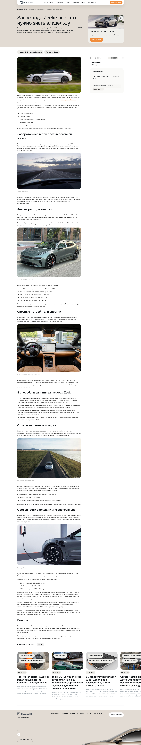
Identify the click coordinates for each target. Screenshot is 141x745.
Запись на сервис (116, 2)
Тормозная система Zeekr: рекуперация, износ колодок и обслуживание (33, 679)
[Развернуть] (98, 89)
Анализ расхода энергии (101, 82)
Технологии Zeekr (52, 52)
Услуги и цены (48, 3)
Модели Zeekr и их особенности (30, 52)
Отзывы (67, 3)
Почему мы (59, 3)
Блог (82, 3)
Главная (20, 9)
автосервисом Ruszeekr (68, 100)
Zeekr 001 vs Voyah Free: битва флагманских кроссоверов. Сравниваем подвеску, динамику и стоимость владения (67, 682)
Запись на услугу (96, 39)
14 (41, 644)
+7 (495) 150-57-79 (24, 739)
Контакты (91, 3)
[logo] (26, 2)
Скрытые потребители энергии (103, 85)
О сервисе (75, 3)
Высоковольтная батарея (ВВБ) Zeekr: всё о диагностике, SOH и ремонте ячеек (101, 681)
